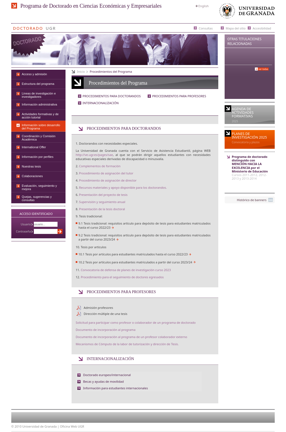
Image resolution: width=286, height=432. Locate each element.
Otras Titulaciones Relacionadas (244, 41)
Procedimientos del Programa (111, 71)
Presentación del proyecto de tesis (103, 195)
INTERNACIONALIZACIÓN (101, 103)
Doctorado (28, 27)
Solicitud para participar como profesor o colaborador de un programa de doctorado (136, 322)
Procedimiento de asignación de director (108, 180)
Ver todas (263, 69)
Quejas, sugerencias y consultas (37, 198)
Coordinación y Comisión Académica (38, 137)
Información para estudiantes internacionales (115, 388)
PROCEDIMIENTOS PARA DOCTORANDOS (112, 96)
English (203, 6)
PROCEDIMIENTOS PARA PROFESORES (179, 96)
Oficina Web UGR (72, 426)
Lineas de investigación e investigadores (39, 95)
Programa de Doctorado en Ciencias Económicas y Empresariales (91, 6)
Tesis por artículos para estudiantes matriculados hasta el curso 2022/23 (136, 254)
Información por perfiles (37, 156)
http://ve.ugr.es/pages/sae (94, 155)
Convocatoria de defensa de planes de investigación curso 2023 (126, 270)
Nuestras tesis (31, 166)
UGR (51, 27)
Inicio (81, 71)
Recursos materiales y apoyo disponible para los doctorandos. (123, 187)
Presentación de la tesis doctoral (102, 209)
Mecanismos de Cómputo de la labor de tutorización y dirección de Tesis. (127, 344)
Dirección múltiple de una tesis (105, 314)
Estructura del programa (38, 83)
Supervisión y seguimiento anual (102, 202)
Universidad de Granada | (41, 426)
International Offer (34, 147)
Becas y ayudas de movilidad (103, 381)
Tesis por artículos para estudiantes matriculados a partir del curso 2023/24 (138, 262)
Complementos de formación (100, 166)
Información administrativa (39, 104)
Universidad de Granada (245, 12)
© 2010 (16, 426)
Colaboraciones (32, 176)
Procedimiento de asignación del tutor (106, 173)
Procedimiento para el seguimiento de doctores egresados (122, 277)
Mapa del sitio (236, 28)
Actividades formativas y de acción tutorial (40, 115)
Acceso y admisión (34, 74)
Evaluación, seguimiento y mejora (39, 187)
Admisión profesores (98, 308)
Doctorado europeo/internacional (107, 375)
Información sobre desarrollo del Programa (41, 126)
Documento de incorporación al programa (105, 330)
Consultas (206, 28)
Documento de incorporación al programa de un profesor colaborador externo (131, 337)
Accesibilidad (262, 28)
